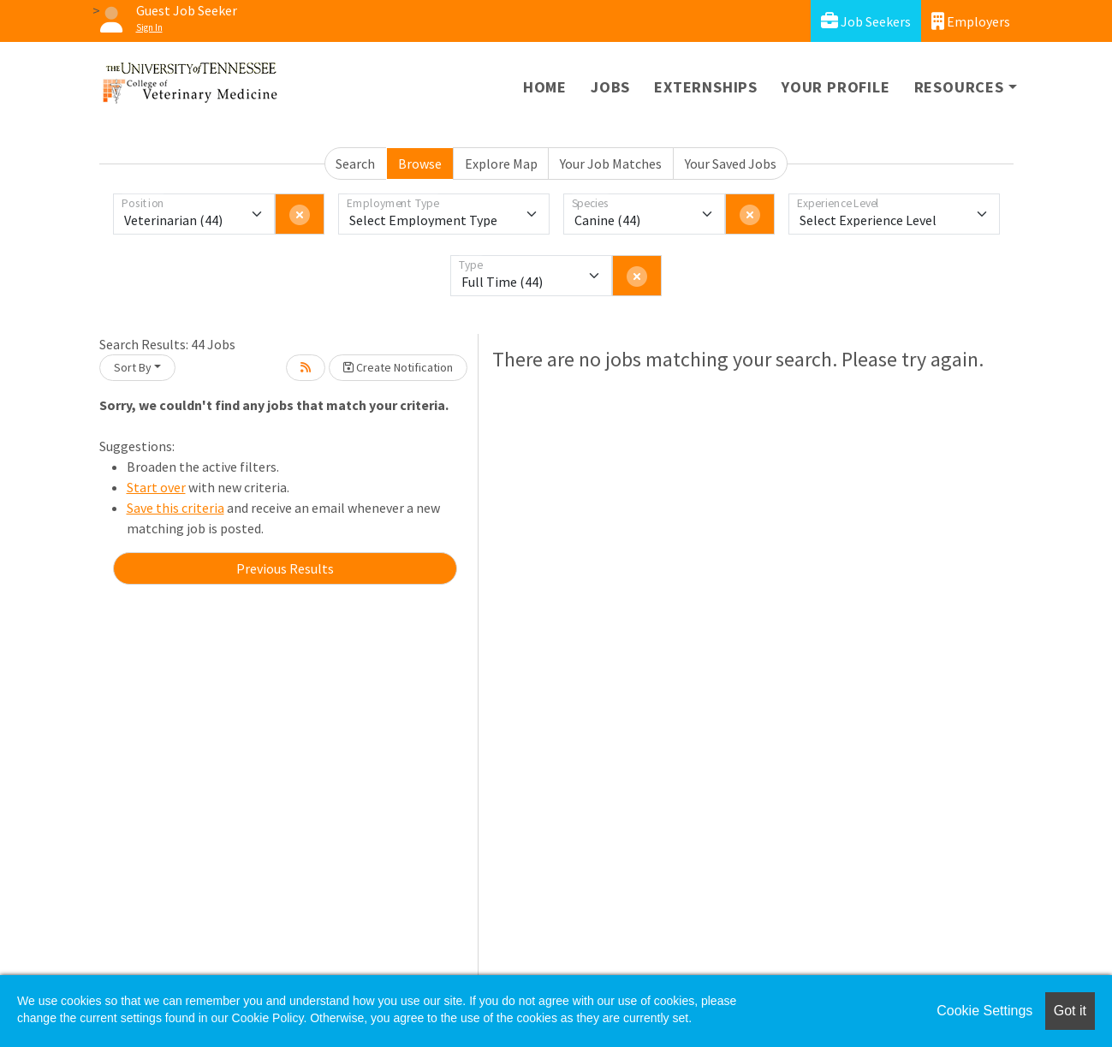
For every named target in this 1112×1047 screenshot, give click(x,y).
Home (545, 87)
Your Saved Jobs (730, 163)
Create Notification (398, 367)
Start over (156, 487)
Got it (1070, 1010)
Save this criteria (175, 507)
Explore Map (501, 163)
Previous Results (285, 568)
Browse (420, 163)
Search (355, 163)
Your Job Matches (611, 163)
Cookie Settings (984, 1010)
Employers (970, 21)
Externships (706, 87)
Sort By (133, 367)
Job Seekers (866, 21)
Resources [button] (959, 87)
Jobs (610, 87)
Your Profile (836, 87)
